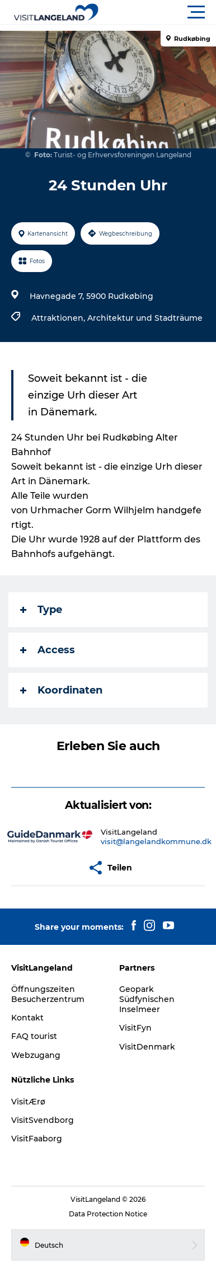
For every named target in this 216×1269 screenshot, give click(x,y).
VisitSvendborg (42, 1120)
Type (41, 609)
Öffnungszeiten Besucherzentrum (47, 994)
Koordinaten (61, 690)
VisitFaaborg (36, 1139)
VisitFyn (135, 1028)
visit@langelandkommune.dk (156, 841)
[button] (158, 12)
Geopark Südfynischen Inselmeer (147, 999)
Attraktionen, (59, 318)
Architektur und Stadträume (145, 318)
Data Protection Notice (108, 1214)
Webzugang (35, 1055)
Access (47, 650)
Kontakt (27, 1018)
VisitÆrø (28, 1102)
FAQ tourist (34, 1036)
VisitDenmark (147, 1047)
